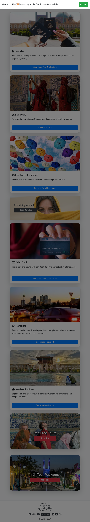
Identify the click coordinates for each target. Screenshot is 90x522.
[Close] (83, 4)
